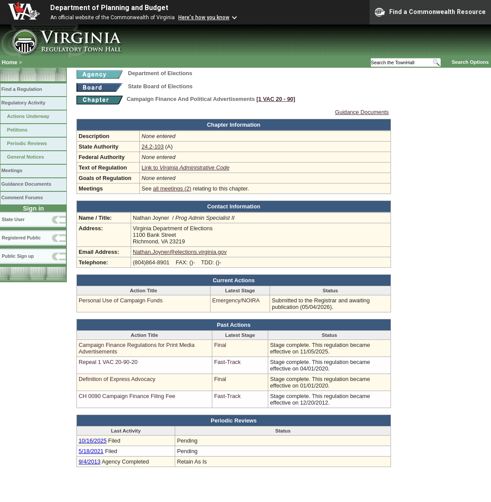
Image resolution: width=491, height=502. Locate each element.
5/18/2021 (91, 451)
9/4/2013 (89, 461)
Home (9, 62)
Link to (185, 167)
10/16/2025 (93, 440)
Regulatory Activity (23, 102)
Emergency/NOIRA (236, 300)
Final (220, 345)
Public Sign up (18, 256)
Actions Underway (28, 116)
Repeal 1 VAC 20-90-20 (108, 362)
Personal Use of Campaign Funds (121, 300)
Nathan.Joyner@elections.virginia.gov (180, 252)
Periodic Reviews (27, 143)
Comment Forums (22, 197)
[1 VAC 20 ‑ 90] (275, 99)
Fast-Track (227, 362)
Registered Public (21, 237)
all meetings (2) (172, 188)
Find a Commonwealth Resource (430, 12)
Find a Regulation (21, 89)
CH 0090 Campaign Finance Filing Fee (127, 396)
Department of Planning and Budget (109, 7)
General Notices (25, 156)
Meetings (11, 170)
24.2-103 (153, 146)
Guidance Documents (26, 184)
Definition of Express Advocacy (117, 379)
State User (13, 219)
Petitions (17, 129)
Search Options (470, 62)
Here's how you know (203, 17)
